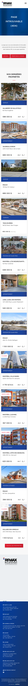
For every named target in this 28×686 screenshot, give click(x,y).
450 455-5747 (8, 628)
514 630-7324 (8, 610)
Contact (5, 630)
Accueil (6, 56)
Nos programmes (7, 613)
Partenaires (6, 611)
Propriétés (6, 603)
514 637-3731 (8, 647)
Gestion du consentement (14, 682)
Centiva (17, 684)
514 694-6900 (8, 656)
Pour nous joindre (18, 56)
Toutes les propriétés (14, 545)
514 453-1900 (8, 619)
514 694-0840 (8, 665)
